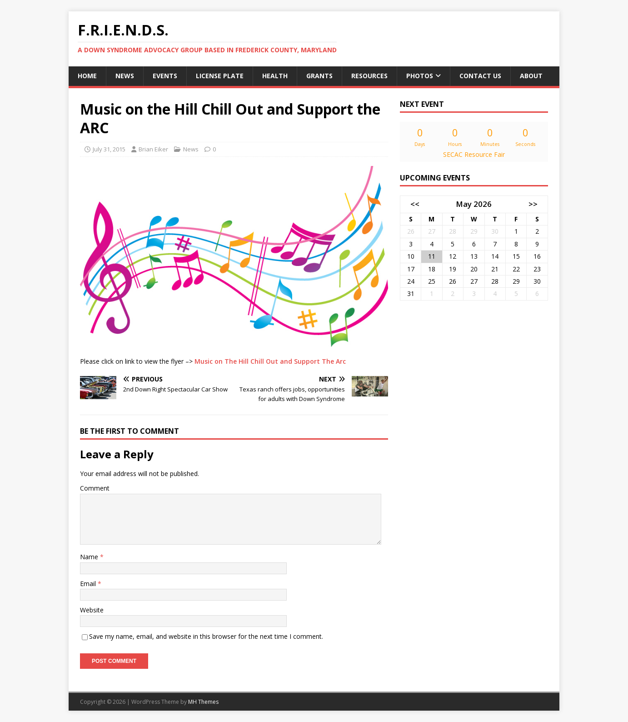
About (531, 75)
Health (275, 75)
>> (533, 204)
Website (92, 610)
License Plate (220, 75)
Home (87, 75)
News (124, 75)
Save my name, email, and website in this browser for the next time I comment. (206, 636)
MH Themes (203, 702)
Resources (369, 75)
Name (90, 556)
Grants (319, 75)
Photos (419, 75)
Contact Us (480, 75)
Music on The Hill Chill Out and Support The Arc (270, 361)
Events (165, 75)
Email (89, 583)
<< (414, 204)
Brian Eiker (153, 149)
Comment (95, 488)
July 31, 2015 (109, 149)
